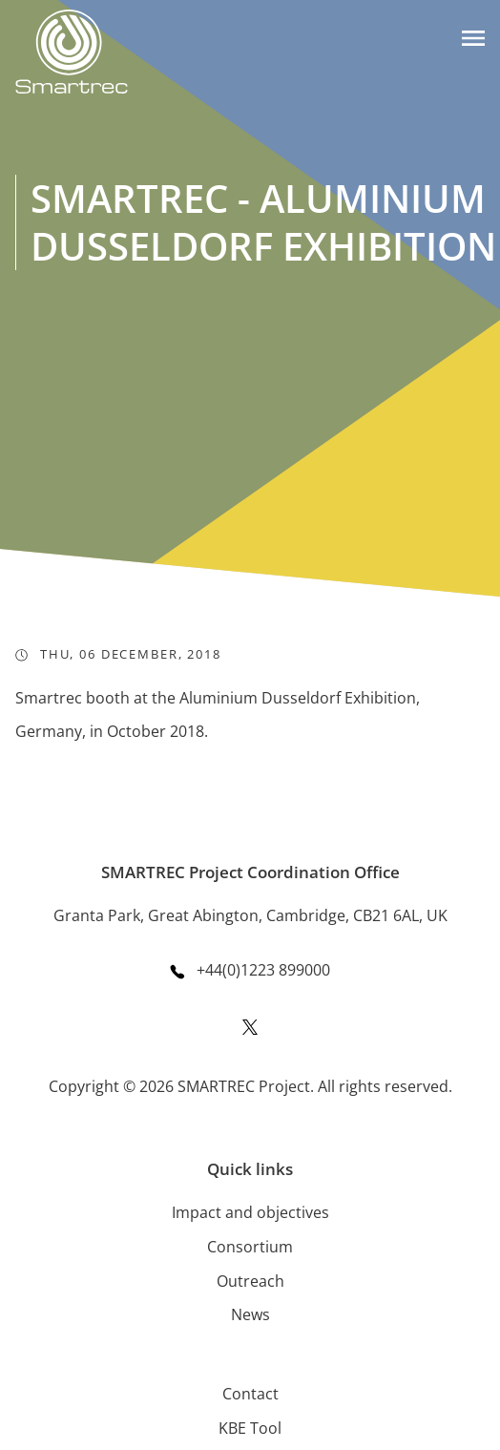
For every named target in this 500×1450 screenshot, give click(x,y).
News (250, 1314)
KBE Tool (250, 1428)
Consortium (250, 1246)
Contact (250, 1393)
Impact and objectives (250, 1212)
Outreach (250, 1281)
